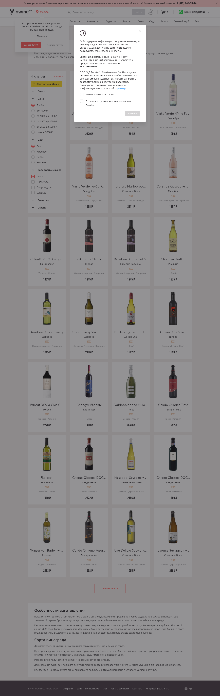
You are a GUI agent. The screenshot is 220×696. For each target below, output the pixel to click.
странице (120, 88)
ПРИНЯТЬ (132, 113)
